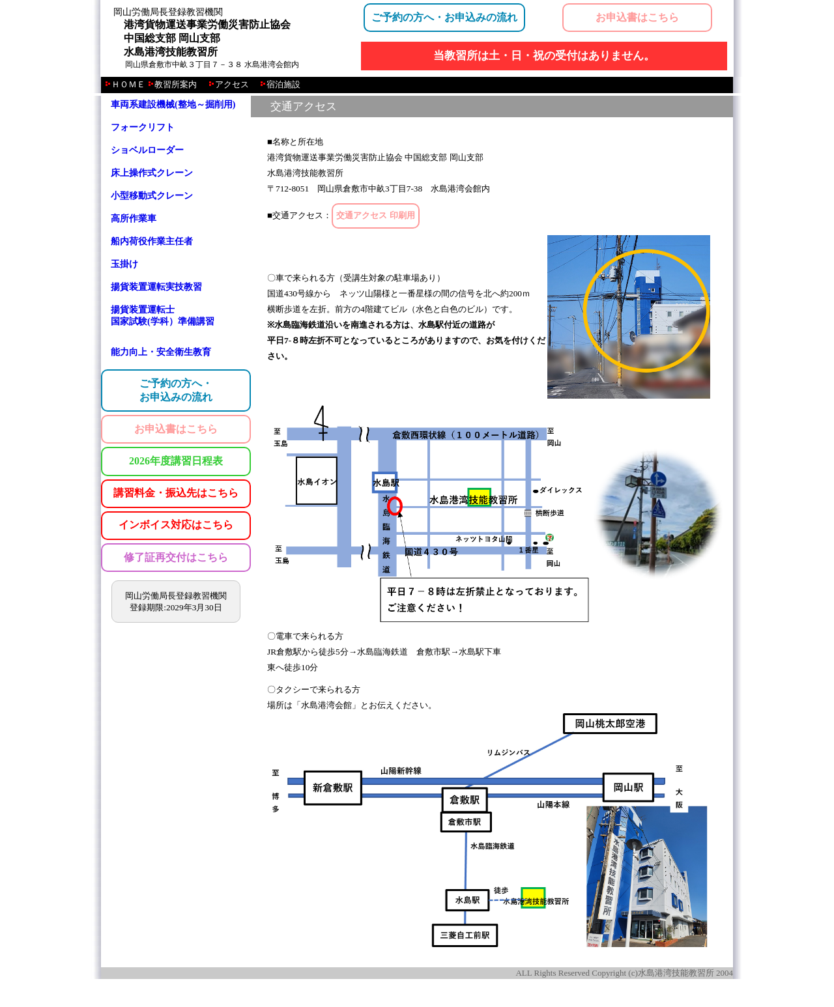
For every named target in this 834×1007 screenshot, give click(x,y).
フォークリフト (143, 127)
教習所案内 (175, 84)
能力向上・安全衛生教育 (161, 352)
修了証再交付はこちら (176, 557)
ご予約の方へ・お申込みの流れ (444, 17)
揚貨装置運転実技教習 (156, 287)
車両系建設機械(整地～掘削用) (173, 104)
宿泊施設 (283, 84)
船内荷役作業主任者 (152, 241)
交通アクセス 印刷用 (375, 215)
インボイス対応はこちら (176, 524)
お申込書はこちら (637, 17)
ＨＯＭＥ (129, 84)
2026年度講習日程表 (176, 460)
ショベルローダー (147, 150)
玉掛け (124, 264)
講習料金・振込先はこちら (175, 492)
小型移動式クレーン (152, 196)
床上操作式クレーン (152, 173)
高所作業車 (133, 218)
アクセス (232, 84)
